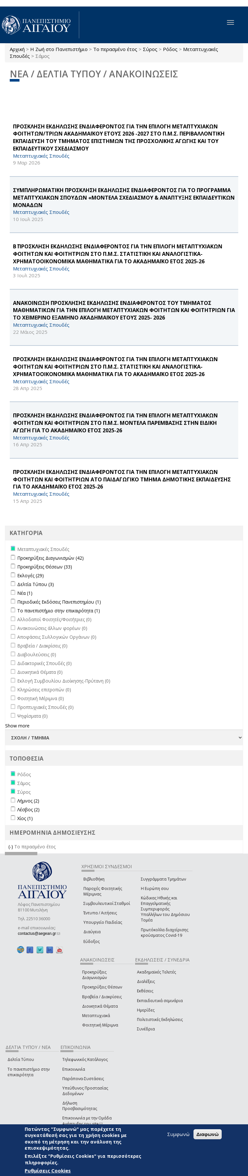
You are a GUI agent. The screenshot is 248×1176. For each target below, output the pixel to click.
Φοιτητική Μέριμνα (100, 1025)
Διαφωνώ (207, 1134)
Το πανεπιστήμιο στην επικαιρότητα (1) (58, 611)
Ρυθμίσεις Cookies (48, 1170)
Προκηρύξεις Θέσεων (102, 987)
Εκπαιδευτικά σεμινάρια (160, 1000)
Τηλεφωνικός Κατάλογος (85, 1059)
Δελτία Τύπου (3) (35, 584)
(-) (11, 846)
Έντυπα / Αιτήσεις (100, 913)
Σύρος (150, 49)
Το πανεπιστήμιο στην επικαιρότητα (28, 1072)
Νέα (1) (24, 593)
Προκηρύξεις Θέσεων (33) (44, 567)
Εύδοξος (91, 941)
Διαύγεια (92, 931)
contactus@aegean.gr (39, 933)
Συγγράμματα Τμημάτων (163, 879)
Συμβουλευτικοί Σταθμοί (106, 903)
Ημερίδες (146, 1010)
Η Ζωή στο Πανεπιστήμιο (59, 49)
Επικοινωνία (73, 1069)
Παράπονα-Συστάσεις (83, 1078)
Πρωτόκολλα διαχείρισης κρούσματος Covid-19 (164, 932)
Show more (17, 726)
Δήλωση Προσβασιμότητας (79, 1105)
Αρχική (17, 49)
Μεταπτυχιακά (96, 1015)
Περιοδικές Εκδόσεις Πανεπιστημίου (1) (59, 602)
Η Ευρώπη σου (155, 888)
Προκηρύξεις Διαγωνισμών (94, 974)
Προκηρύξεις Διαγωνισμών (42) (50, 558)
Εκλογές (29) (30, 575)
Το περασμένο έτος (115, 49)
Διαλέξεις (146, 981)
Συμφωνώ (178, 1134)
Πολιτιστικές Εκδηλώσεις (160, 1019)
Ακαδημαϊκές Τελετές (156, 972)
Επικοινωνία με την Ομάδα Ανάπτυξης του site (87, 1120)
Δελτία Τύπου (20, 1059)
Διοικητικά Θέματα (100, 1006)
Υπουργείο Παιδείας (102, 922)
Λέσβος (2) (28, 809)
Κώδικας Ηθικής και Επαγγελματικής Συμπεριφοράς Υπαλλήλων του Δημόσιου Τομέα (165, 909)
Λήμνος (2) (28, 801)
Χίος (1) (25, 818)
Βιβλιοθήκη (94, 879)
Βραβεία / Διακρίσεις (102, 997)
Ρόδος (170, 49)
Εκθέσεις (145, 991)
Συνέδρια (146, 1029)
